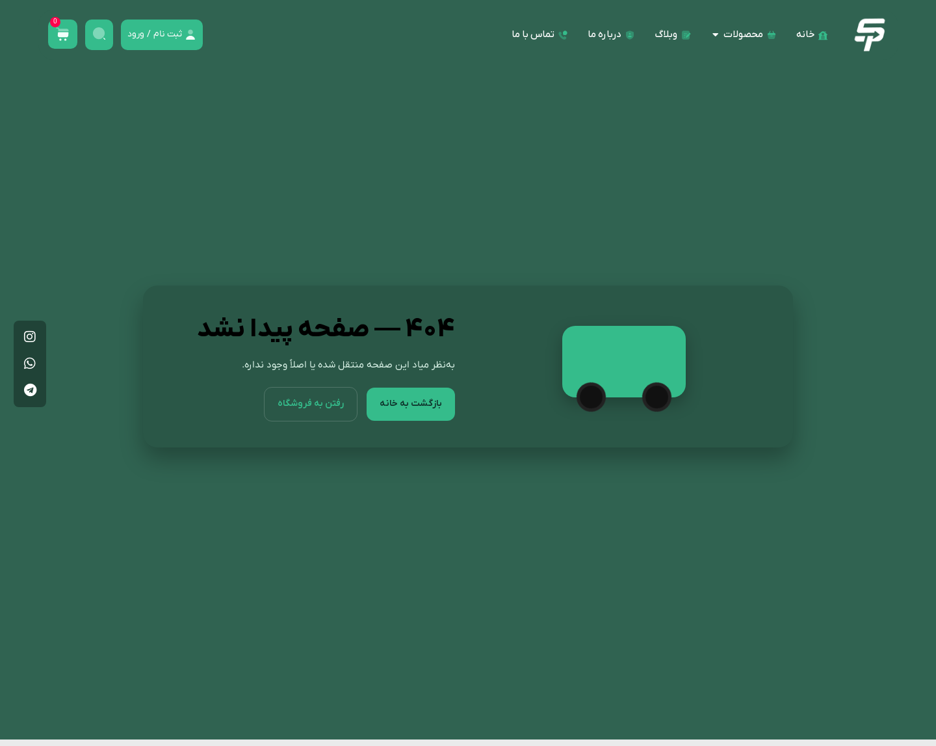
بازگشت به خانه (409, 403)
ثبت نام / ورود (154, 34)
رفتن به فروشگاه (307, 403)
